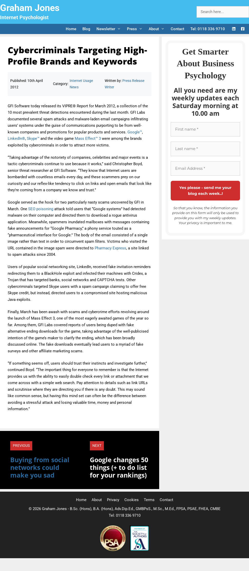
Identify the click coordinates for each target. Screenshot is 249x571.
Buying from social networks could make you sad (39, 467)
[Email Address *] (205, 168)
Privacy (113, 500)
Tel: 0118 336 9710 (207, 29)
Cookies (131, 500)
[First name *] (205, 129)
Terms (149, 500)
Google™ (134, 132)
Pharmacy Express (110, 248)
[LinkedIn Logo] (234, 29)
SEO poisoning (40, 209)
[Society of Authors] (139, 549)
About (158, 29)
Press (136, 29)
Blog (86, 29)
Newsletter (110, 29)
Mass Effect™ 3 (88, 138)
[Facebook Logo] (243, 29)
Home (71, 29)
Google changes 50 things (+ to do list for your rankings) (119, 467)
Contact (177, 29)
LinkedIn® (16, 138)
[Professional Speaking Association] (113, 549)
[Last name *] (205, 149)
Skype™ (33, 138)
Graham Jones (30, 8)
